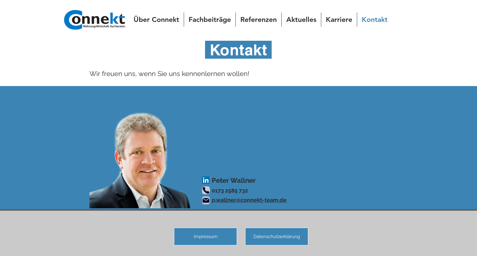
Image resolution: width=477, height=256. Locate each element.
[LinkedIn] (206, 180)
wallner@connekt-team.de (251, 200)
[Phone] (206, 190)
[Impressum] (205, 236)
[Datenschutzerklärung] (276, 236)
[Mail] (206, 200)
